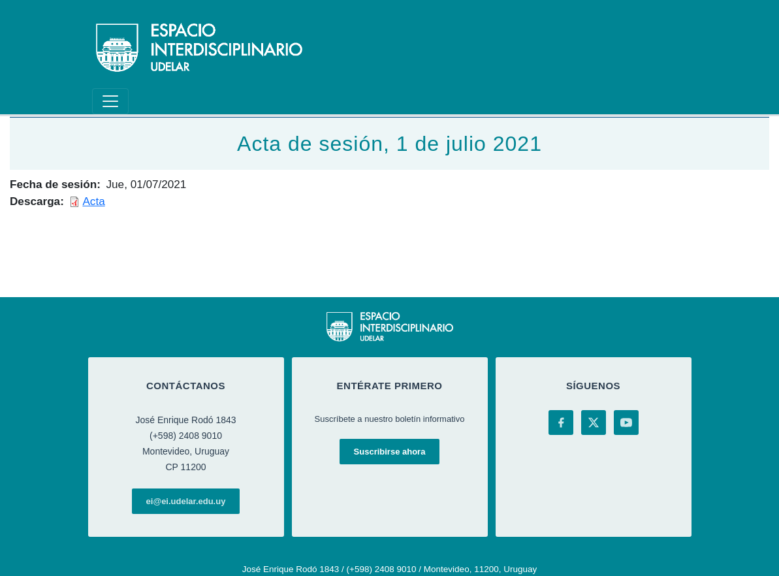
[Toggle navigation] (110, 101)
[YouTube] (626, 422)
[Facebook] (560, 422)
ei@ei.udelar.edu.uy (186, 501)
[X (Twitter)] (593, 422)
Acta (93, 201)
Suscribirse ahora (390, 451)
